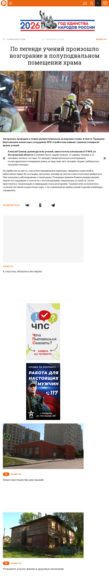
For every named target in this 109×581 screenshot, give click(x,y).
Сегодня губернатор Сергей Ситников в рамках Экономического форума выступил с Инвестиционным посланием (80, 472)
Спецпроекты (49, 509)
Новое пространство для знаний (78, 324)
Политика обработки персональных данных (64, 568)
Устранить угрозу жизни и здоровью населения (21, 397)
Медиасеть (100, 577)
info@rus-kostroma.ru (29, 527)
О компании (19, 509)
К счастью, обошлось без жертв (24, 253)
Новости (34, 509)
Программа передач (69, 509)
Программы (89, 509)
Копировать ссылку (53, 39)
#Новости (101, 39)
